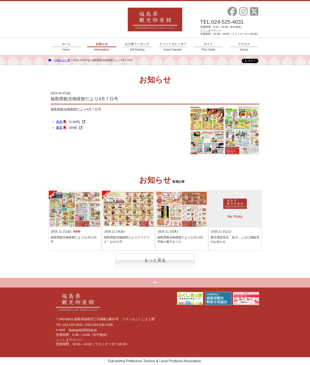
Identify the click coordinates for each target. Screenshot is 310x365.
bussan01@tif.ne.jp (83, 330)
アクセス (243, 46)
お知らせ (101, 46)
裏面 (59, 127)
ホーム (66, 46)
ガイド (208, 46)
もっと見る (155, 260)
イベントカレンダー (172, 46)
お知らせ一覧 (62, 60)
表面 (59, 122)
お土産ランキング (137, 46)
